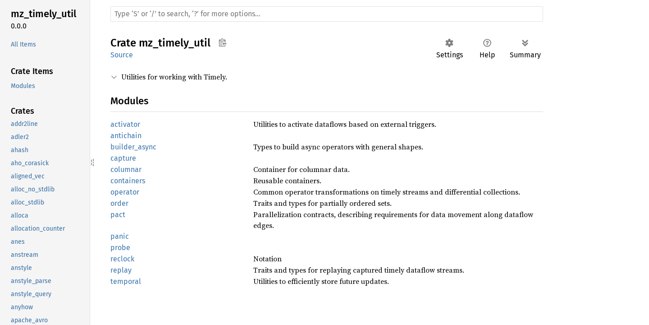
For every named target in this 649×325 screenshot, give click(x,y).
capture (123, 158)
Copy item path (222, 42)
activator (125, 124)
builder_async (133, 147)
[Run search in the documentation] (326, 14)
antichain (126, 135)
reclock (122, 259)
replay (121, 270)
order (119, 203)
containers (127, 180)
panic (119, 236)
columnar (126, 169)
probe (120, 247)
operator (124, 192)
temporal (125, 281)
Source (121, 55)
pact (117, 214)
